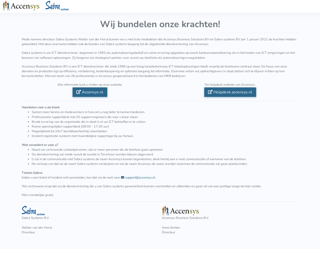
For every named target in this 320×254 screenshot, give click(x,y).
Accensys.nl (89, 92)
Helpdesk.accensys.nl (230, 92)
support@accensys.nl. (138, 177)
